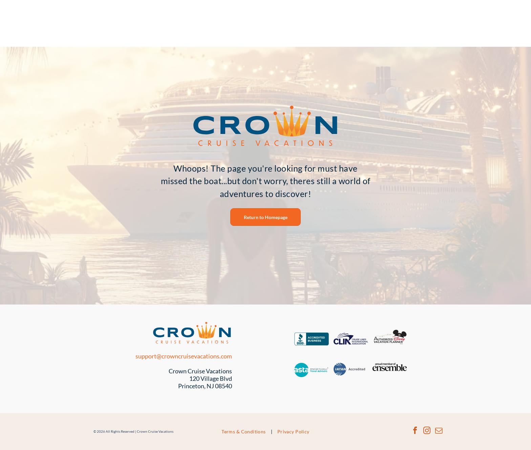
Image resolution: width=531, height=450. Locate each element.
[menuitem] (244, 431)
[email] (438, 431)
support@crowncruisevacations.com (183, 356)
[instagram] (426, 431)
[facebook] (414, 431)
